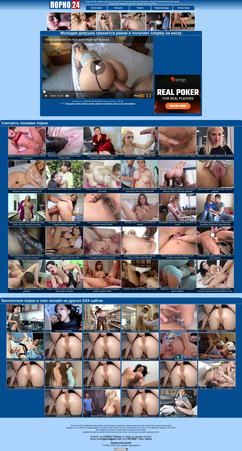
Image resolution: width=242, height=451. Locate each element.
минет (85, 103)
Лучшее (118, 8)
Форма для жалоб (121, 442)
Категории (96, 8)
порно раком (95, 103)
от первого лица (110, 103)
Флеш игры (184, 8)
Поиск (140, 8)
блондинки (129, 103)
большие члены (73, 103)
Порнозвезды (162, 8)
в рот (121, 103)
